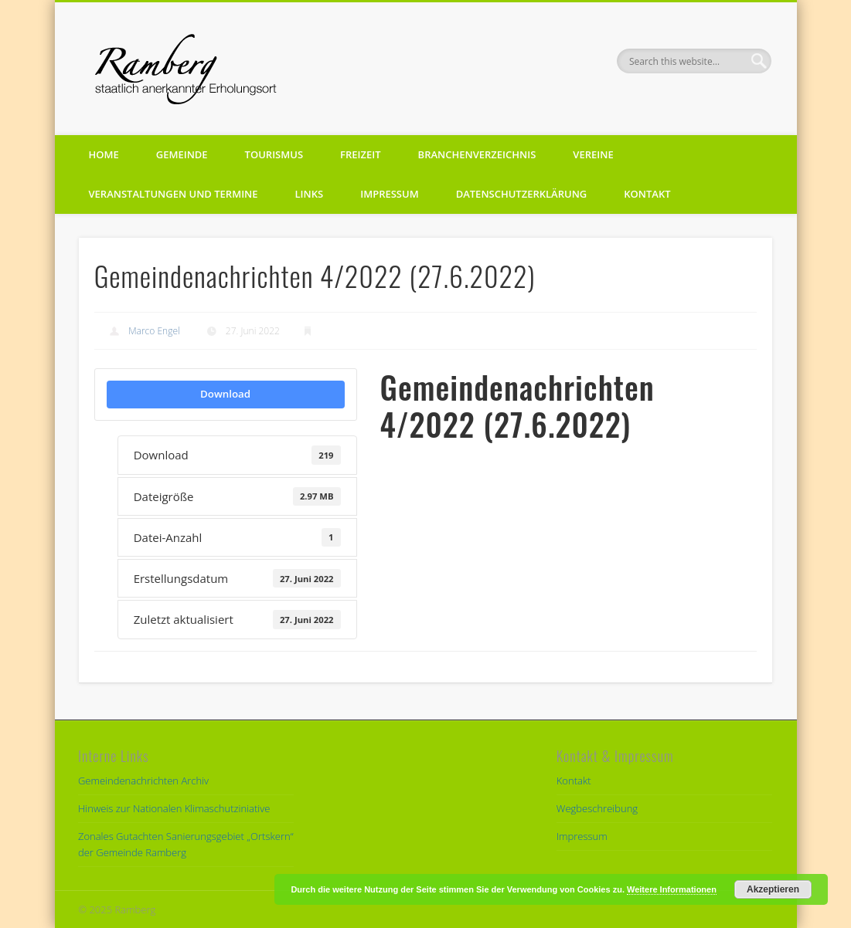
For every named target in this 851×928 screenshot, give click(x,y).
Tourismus (274, 154)
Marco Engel (154, 330)
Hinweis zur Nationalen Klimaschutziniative (174, 808)
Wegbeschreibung (597, 808)
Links (309, 194)
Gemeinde (182, 154)
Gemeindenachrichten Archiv (143, 780)
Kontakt (647, 194)
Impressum (389, 194)
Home (104, 154)
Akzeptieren (773, 889)
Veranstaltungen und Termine (173, 194)
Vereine (593, 154)
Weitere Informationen (672, 889)
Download (225, 394)
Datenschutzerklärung (521, 194)
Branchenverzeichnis (477, 154)
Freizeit (360, 154)
